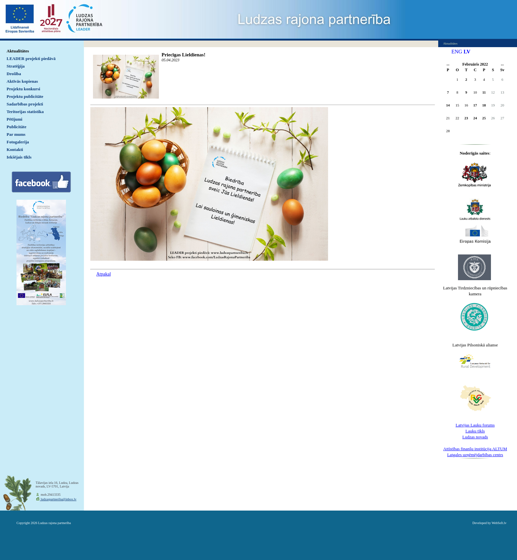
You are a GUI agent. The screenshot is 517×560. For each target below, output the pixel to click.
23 (466, 118)
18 (484, 105)
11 (484, 92)
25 (484, 118)
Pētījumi (14, 119)
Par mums (16, 134)
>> (502, 65)
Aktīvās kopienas (22, 81)
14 (448, 105)
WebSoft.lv (499, 523)
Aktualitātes (18, 50)
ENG (456, 51)
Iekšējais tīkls (19, 157)
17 (475, 105)
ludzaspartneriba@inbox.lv (58, 499)
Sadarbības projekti (25, 104)
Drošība (14, 73)
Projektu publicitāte (25, 96)
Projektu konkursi (23, 88)
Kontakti (15, 149)
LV (467, 51)
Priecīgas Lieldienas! (183, 54)
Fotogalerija (18, 141)
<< (447, 65)
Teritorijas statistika (25, 111)
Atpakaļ (103, 274)
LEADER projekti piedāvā (31, 58)
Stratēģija (16, 66)
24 (475, 118)
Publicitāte (16, 126)
